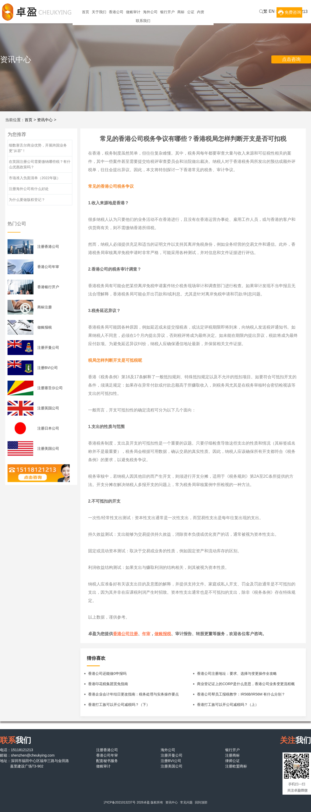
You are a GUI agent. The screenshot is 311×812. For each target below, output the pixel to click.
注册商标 (232, 755)
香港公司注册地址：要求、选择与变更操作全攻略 (237, 673)
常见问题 (186, 802)
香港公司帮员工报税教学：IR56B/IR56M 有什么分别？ (241, 694)
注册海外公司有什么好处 (29, 189)
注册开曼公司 (48, 347)
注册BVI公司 (47, 368)
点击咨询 (291, 59)
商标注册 (44, 307)
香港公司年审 (48, 267)
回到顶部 (201, 802)
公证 (190, 12)
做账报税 (162, 634)
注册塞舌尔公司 (50, 388)
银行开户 (167, 12)
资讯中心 (45, 120)
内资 (200, 12)
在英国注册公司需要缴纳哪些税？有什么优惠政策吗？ (39, 164)
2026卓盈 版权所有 (150, 802)
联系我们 (143, 21)
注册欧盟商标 (236, 766)
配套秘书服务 (107, 761)
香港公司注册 (125, 634)
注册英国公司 (48, 408)
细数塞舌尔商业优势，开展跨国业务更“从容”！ (38, 148)
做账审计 (133, 12)
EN (271, 11)
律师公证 (232, 761)
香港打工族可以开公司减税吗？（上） (228, 704)
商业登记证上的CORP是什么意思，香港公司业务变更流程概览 (245, 685)
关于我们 (99, 12)
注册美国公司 (48, 448)
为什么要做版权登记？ (27, 200)
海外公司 (150, 12)
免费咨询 (293, 12)
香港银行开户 (48, 287)
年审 (146, 634)
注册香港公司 (48, 246)
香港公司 (116, 12)
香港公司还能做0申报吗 (107, 673)
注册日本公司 (48, 428)
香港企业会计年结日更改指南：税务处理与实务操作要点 (133, 694)
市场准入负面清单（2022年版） (34, 178)
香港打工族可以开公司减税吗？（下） (119, 704)
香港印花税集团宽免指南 (108, 684)
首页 (85, 12)
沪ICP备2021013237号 (120, 802)
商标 (181, 12)
